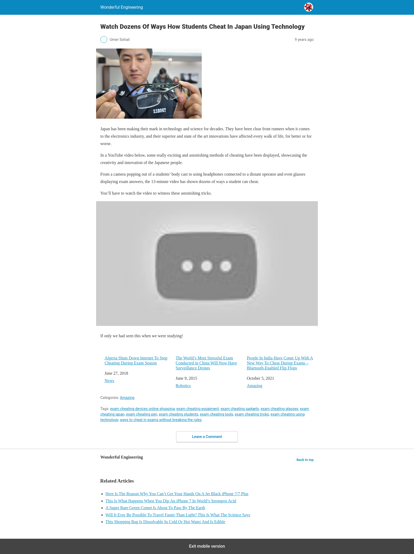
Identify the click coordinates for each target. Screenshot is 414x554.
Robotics (183, 385)
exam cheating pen (141, 414)
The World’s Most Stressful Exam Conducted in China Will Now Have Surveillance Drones (206, 363)
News (109, 380)
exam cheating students (178, 414)
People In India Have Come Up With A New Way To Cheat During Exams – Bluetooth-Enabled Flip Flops (280, 363)
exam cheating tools (216, 414)
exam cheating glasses (279, 409)
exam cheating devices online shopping (142, 409)
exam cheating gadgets (239, 409)
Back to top (305, 460)
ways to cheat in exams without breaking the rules (161, 420)
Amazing (254, 385)
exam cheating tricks (252, 414)
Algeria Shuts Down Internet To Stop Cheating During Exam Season (136, 360)
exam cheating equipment (197, 409)
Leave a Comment (207, 437)
